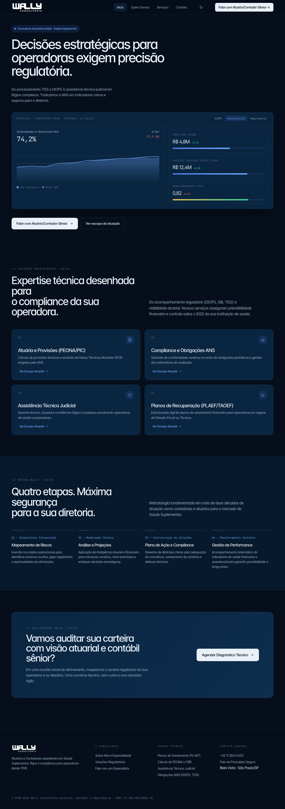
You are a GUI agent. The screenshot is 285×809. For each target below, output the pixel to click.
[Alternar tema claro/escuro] (201, 7)
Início (120, 7)
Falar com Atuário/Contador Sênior (44, 223)
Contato (181, 7)
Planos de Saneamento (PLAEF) (179, 755)
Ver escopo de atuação (103, 223)
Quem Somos (140, 7)
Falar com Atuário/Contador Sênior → (244, 7)
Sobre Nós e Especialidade (113, 755)
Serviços (163, 7)
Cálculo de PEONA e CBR (174, 762)
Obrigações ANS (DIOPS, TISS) (178, 775)
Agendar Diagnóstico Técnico (228, 655)
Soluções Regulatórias (110, 762)
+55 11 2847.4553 (232, 755)
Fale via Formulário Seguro (237, 762)
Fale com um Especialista (112, 768)
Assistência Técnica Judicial (176, 768)
